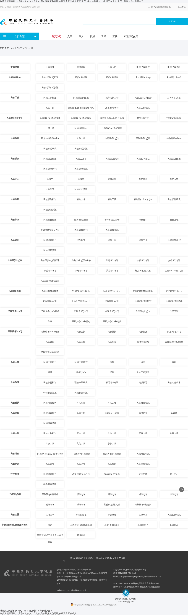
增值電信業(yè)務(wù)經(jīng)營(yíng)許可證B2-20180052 (137, 576)
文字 (69, 36)
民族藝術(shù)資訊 (50, 352)
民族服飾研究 (174, 199)
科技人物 (112, 403)
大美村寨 (143, 474)
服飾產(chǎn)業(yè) (143, 199)
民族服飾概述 (50, 199)
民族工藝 (14, 362)
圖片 (81, 36)
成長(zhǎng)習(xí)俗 (81, 260)
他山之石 (174, 474)
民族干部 (50, 108)
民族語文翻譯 (112, 158)
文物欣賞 (143, 514)
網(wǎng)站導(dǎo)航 (161, 7)
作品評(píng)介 (143, 311)
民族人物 (14, 433)
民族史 (50, 179)
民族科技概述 (50, 403)
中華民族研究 (143, 67)
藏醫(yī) (112, 494)
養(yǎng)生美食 (112, 219)
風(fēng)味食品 (81, 219)
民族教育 (14, 382)
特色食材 (143, 219)
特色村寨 (14, 474)
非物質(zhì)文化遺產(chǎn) (15, 524)
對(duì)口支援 (174, 97)
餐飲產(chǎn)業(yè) (50, 230)
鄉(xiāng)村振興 (112, 474)
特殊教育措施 (50, 392)
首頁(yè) (56, 36)
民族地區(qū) (14, 77)
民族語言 (14, 158)
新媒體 (174, 413)
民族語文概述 (50, 158)
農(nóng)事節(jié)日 (81, 291)
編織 (143, 362)
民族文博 (14, 514)
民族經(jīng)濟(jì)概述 (50, 118)
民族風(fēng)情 (143, 138)
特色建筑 (81, 240)
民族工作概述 (50, 97)
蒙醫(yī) (81, 494)
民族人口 (112, 67)
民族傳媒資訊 (50, 423)
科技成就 (81, 403)
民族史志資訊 (81, 189)
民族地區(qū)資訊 (50, 87)
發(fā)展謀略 (112, 77)
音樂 (103, 36)
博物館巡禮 (81, 514)
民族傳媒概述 (50, 413)
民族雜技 (112, 342)
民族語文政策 (174, 158)
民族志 (81, 179)
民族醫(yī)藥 (15, 494)
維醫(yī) (143, 494)
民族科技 (14, 402)
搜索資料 (172, 21)
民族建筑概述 (50, 240)
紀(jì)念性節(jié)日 (112, 291)
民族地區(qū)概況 (50, 77)
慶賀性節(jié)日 (50, 301)
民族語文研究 (50, 169)
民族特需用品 (81, 128)
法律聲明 (89, 558)
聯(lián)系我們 (76, 558)
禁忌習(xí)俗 (112, 270)
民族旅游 (14, 138)
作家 (50, 321)
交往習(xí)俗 (174, 260)
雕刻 (174, 362)
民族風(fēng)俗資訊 (50, 280)
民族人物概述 (50, 433)
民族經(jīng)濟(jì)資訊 (112, 128)
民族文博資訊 (174, 514)
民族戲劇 (50, 342)
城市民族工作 (112, 97)
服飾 (112, 362)
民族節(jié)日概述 (50, 291)
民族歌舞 (14, 463)
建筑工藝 (112, 240)
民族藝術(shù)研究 (174, 342)
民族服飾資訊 (50, 209)
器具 (50, 372)
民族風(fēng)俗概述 (50, 260)
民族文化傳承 (174, 382)
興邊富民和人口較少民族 (112, 118)
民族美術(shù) (174, 331)
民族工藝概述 (50, 362)
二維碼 (182, 7)
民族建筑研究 (174, 240)
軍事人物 (143, 433)
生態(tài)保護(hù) (174, 118)
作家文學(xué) (112, 311)
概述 (50, 525)
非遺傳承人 (143, 525)
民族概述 (50, 67)
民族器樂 (112, 331)
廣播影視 (143, 413)
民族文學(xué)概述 (50, 311)
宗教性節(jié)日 (112, 301)
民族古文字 (81, 158)
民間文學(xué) (81, 311)
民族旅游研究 (50, 148)
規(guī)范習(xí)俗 (143, 270)
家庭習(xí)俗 (50, 270)
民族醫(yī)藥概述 (50, 494)
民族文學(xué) (15, 311)
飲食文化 (174, 219)
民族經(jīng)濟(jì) (14, 118)
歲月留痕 (112, 179)
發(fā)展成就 (81, 77)
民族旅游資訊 (81, 148)
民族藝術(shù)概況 (50, 331)
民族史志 (14, 179)
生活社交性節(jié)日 (80, 301)
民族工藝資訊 (143, 372)
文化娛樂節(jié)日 (174, 291)
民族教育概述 (50, 382)
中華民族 (14, 67)
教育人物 (174, 433)
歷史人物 (174, 179)
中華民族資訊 (174, 67)
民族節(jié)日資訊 (174, 301)
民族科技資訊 (143, 403)
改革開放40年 (112, 108)
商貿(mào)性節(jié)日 (143, 291)
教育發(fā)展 (112, 382)
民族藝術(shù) (15, 331)
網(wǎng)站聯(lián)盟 (106, 558)
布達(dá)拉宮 (131, 36)
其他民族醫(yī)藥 (112, 504)
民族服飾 (14, 199)
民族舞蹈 (143, 331)
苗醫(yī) (174, 494)
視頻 (92, 36)
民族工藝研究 (81, 362)
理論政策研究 (81, 382)
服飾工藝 (112, 199)
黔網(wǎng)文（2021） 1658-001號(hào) (126, 599)
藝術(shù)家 (143, 342)
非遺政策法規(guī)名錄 (81, 525)
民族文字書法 (143, 158)
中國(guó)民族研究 (81, 453)
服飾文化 (81, 199)
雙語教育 (143, 382)
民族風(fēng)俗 (15, 260)
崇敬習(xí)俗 (81, 270)
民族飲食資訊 (112, 230)
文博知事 (50, 514)
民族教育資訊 (81, 392)
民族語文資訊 (81, 169)
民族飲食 (14, 219)
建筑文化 (143, 240)
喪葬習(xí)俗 (143, 260)
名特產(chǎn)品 (174, 77)
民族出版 (81, 413)
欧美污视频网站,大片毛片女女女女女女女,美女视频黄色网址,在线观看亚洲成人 (38, 613)
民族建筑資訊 (50, 250)
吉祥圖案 (81, 67)
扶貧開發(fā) (143, 118)
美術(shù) (81, 372)
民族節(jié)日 (15, 291)
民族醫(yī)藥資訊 (143, 504)
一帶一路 (50, 128)
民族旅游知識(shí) (50, 138)
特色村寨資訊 (50, 484)
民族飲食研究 (81, 230)
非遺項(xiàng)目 (112, 525)
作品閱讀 (174, 311)
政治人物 (112, 433)
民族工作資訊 (143, 108)
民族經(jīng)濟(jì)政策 (81, 118)
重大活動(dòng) (143, 77)
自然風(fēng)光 (112, 138)
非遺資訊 (81, 535)
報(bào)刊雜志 (112, 413)
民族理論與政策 (81, 97)
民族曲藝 (81, 342)
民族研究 (50, 189)
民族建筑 (14, 240)
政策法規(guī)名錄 (81, 474)
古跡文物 (81, 138)
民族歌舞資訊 (143, 464)
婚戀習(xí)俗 (112, 260)
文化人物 (81, 443)
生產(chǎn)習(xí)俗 (174, 270)
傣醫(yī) (50, 504)
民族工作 (14, 97)
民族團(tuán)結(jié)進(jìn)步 (81, 108)
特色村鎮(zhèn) (174, 138)
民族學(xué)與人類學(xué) (50, 453)
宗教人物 (112, 443)
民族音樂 (81, 331)
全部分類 (28, 48)
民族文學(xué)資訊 (112, 321)
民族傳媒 (14, 413)
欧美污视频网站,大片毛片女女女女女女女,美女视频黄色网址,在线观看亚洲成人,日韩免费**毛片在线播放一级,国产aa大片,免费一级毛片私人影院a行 (71, 1)
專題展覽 (112, 514)
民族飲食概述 (50, 219)
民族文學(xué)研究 (81, 321)
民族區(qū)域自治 (143, 97)
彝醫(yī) (81, 504)
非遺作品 (174, 525)
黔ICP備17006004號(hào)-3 (124, 573)
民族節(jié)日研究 (143, 301)
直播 (115, 36)
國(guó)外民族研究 (112, 453)
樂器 (112, 372)
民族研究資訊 (143, 453)
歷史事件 (143, 179)
